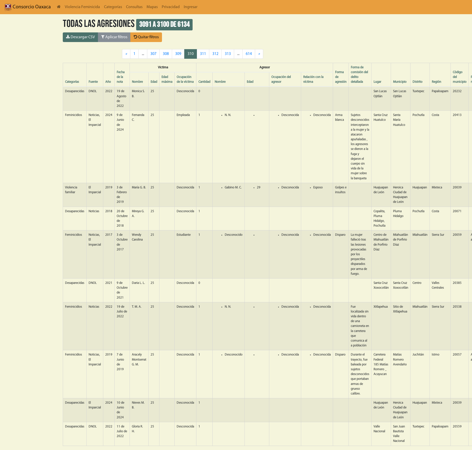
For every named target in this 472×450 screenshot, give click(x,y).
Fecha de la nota (121, 77)
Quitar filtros (146, 37)
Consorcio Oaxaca (27, 7)
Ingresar (190, 7)
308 (166, 54)
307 (153, 54)
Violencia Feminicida (82, 7)
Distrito (417, 82)
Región (436, 82)
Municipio (399, 82)
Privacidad (171, 7)
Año (108, 82)
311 (203, 54)
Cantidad (204, 82)
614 (249, 54)
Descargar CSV (80, 37)
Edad (154, 82)
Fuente (93, 82)
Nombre (137, 82)
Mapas (152, 7)
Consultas (134, 7)
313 (228, 54)
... (238, 54)
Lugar (377, 82)
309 (178, 54)
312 (215, 54)
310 (191, 54)
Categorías (113, 7)
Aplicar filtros (114, 37)
